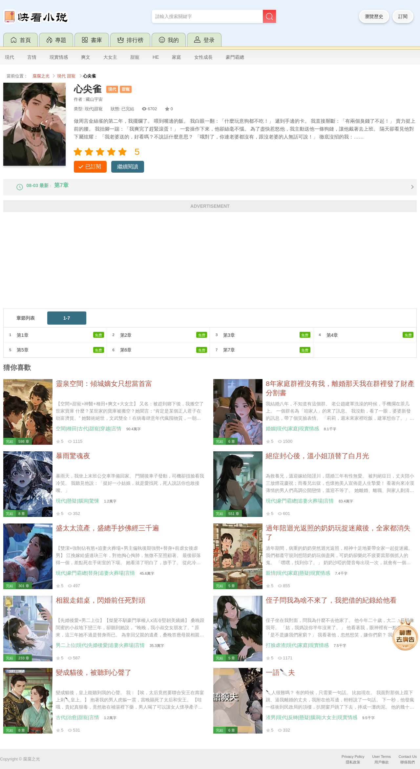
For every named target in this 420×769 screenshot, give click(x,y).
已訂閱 (93, 166)
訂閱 (403, 16)
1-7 (66, 323)
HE (156, 57)
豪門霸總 (235, 57)
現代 (9, 57)
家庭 (176, 57)
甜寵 (134, 57)
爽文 (85, 57)
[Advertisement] (200, 268)
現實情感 (59, 57)
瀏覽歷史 (374, 16)
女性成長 (203, 57)
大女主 (110, 57)
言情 (31, 57)
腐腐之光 (41, 76)
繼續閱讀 (127, 166)
